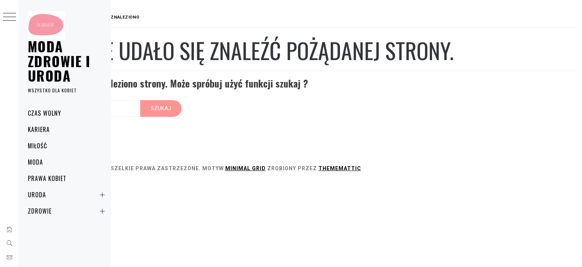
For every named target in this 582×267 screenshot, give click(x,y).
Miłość (37, 145)
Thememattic (412, 161)
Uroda (68, 195)
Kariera (39, 129)
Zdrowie (68, 211)
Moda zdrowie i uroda (59, 61)
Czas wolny (44, 113)
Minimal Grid (318, 161)
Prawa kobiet (47, 178)
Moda (35, 162)
